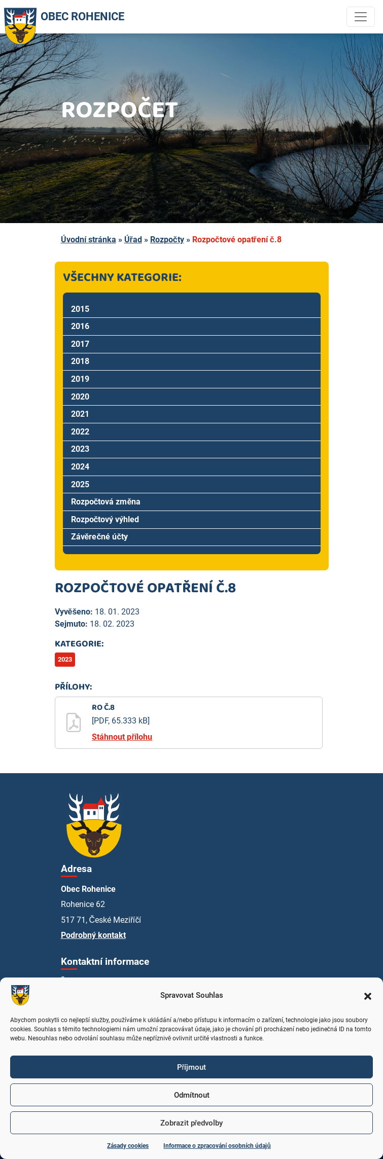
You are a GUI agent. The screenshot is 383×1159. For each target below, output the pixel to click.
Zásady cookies (128, 1145)
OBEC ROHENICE (62, 17)
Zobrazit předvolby (191, 1123)
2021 (80, 414)
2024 (80, 467)
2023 (80, 449)
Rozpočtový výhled (105, 519)
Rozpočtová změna (106, 501)
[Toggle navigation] (360, 17)
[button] (368, 995)
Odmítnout (192, 1095)
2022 (80, 432)
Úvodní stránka (88, 239)
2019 (80, 379)
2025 (80, 484)
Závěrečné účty (99, 536)
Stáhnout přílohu (122, 737)
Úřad (133, 239)
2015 (80, 309)
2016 (80, 326)
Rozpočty (167, 239)
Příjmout (191, 1067)
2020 (80, 397)
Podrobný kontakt (93, 935)
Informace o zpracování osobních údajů (216, 1145)
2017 (80, 344)
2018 (80, 361)
